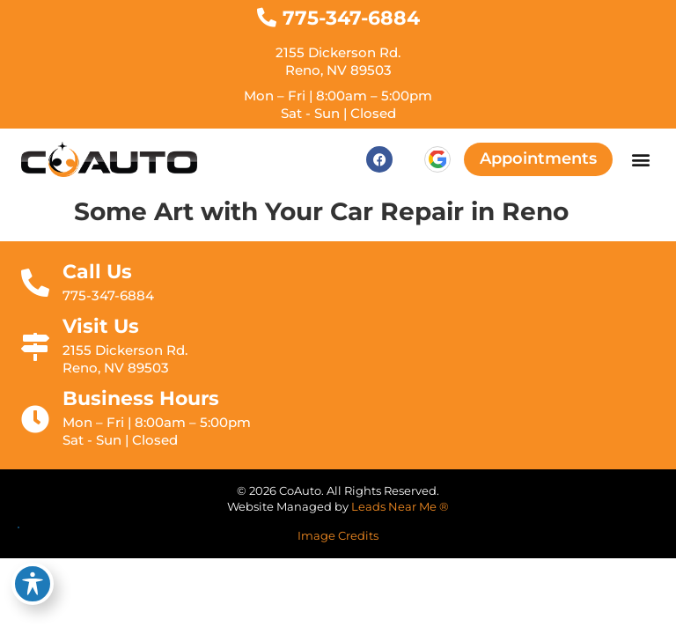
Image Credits (338, 535)
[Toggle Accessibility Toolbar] (32, 584)
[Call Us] (35, 283)
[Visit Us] (35, 347)
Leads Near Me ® (400, 506)
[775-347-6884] (266, 17)
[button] (640, 159)
